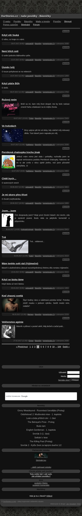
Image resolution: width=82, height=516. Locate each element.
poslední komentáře (41, 485)
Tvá (4, 237)
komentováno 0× (49, 60)
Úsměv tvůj (8, 67)
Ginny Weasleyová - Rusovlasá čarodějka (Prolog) (41, 410)
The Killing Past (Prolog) (41, 441)
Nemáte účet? (64, 380)
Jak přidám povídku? (41, 476)
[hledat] (38, 396)
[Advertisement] (41, 6)
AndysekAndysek (27, 229)
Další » (66, 347)
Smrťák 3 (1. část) (41, 434)
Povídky (17, 21)
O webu (6, 21)
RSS (79, 504)
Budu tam (41, 426)
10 (53, 347)
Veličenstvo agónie (12, 322)
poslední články (41, 483)
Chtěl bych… (9, 178)
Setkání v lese (41, 437)
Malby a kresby (43, 21)
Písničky (57, 21)
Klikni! (49, 496)
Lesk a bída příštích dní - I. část (41, 418)
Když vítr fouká (10, 35)
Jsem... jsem (9, 210)
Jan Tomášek (71, 504)
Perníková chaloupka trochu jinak (21, 152)
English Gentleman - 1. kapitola (41, 430)
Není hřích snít (10, 51)
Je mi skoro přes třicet (14, 194)
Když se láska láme (13, 279)
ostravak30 (29, 44)
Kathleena (29, 145)
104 (59, 347)
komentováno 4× (49, 145)
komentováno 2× (49, 44)
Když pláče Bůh (11, 83)
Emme (31, 341)
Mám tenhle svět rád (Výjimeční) (20, 263)
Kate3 (31, 256)
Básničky (28, 21)
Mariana (30, 314)
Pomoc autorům (10, 25)
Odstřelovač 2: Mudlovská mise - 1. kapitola (41, 414)
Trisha (31, 118)
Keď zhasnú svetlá (12, 295)
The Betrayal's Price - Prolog (41, 422)
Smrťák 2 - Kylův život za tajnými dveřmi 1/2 (41, 445)
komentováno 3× (49, 118)
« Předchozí (22, 347)
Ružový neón (9, 99)
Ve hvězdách (9, 126)
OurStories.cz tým (9, 501)
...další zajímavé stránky (41, 467)
